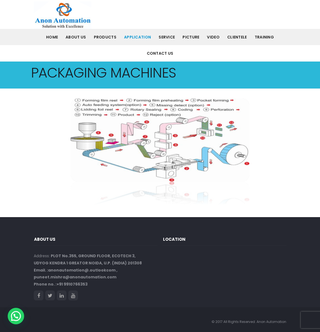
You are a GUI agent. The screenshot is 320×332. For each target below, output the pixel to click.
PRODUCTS (105, 37)
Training (264, 37)
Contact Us (160, 53)
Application (137, 37)
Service (167, 37)
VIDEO (213, 37)
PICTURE (191, 37)
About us (76, 37)
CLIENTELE (237, 37)
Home (52, 37)
